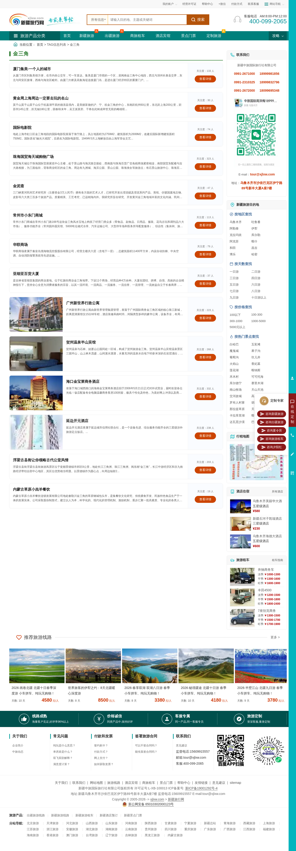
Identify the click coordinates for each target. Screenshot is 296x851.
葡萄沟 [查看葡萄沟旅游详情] (234, 357)
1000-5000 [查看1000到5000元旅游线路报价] (258, 321)
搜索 (198, 19)
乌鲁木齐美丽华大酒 (267, 501)
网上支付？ (101, 758)
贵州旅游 (151, 829)
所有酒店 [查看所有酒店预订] (277, 491)
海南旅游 (33, 835)
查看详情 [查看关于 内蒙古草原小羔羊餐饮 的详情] (205, 499)
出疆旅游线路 (36, 815)
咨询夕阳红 (271, 447)
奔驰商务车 (266, 569)
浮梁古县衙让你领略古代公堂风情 (40, 460)
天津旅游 (52, 823)
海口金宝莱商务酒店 (82, 381)
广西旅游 (230, 829)
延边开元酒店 (77, 421)
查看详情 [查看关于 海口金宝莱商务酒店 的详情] (205, 396)
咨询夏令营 (271, 430)
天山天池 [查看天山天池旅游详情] (257, 389)
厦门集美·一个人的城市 (32, 69)
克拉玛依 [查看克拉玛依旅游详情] (236, 235)
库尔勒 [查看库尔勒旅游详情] (255, 235)
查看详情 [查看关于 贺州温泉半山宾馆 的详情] (205, 357)
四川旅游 (171, 829)
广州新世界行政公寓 (82, 303)
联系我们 (78, 783)
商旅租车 (137, 36)
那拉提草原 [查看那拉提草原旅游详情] (237, 409)
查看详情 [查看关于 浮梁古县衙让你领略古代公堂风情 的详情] (205, 470)
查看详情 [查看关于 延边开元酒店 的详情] (205, 436)
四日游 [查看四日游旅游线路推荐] (255, 278)
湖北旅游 (92, 829)
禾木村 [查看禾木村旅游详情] (234, 376)
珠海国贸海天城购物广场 (33, 157)
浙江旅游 (52, 829)
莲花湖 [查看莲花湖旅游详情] (234, 370)
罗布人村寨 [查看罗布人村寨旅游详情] (237, 402)
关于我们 (61, 783)
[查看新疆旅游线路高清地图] (257, 462)
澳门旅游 (72, 835)
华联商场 (20, 245)
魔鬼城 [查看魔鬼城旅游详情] (234, 351)
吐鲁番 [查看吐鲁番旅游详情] (255, 222)
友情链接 (201, 783)
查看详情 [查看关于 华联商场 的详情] (205, 254)
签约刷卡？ (101, 745)
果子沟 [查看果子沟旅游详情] (255, 351)
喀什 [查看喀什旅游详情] (254, 241)
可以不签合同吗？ (146, 745)
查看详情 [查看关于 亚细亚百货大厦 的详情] (205, 283)
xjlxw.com (157, 799)
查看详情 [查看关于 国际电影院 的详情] (205, 137)
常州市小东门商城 (28, 215)
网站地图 (96, 783)
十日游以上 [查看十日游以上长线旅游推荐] (258, 297)
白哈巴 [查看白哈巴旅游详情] (234, 344)
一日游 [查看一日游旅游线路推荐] (234, 271)
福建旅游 (269, 829)
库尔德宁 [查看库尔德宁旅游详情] (236, 383)
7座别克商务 (267, 611)
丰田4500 (264, 590)
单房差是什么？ (63, 751)
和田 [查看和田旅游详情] (233, 248)
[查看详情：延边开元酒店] (36, 432)
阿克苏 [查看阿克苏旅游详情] (234, 241)
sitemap (235, 783)
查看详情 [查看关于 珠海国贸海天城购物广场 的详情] (205, 166)
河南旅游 (131, 823)
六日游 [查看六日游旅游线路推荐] (255, 284)
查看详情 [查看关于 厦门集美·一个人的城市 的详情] (205, 79)
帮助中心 (207, 4)
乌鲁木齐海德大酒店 (267, 536)
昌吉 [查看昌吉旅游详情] (254, 248)
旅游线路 (113, 783)
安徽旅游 (72, 829)
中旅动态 (17, 751)
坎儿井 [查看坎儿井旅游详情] (255, 357)
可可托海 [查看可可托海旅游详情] (257, 376)
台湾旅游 (92, 835)
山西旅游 (92, 823)
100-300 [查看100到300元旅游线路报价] (256, 314)
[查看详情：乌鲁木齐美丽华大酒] (240, 506)
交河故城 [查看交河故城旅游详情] (236, 396)
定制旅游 (214, 36)
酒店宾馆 (163, 36)
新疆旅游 (86, 36)
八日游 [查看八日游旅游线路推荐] (255, 291)
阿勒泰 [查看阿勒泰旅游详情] (234, 228)
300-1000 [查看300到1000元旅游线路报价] (236, 321)
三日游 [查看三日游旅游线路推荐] (234, 278)
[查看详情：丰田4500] (242, 597)
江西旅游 (249, 829)
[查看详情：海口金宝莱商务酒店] (36, 393)
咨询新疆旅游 (272, 414)
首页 (67, 36)
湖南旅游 (111, 829)
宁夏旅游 (190, 823)
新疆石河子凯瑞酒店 (267, 518)
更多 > (275, 637)
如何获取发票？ (104, 764)
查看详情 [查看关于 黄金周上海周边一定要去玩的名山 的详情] (205, 108)
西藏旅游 (249, 823)
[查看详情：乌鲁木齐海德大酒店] (240, 541)
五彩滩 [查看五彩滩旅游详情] (255, 344)
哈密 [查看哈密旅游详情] (254, 254)
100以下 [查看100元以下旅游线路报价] (235, 315)
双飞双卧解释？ (63, 758)
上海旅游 (269, 823)
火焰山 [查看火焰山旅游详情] (234, 363)
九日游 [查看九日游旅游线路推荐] (234, 297)
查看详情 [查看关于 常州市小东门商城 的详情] (205, 225)
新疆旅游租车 (84, 815)
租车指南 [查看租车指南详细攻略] (277, 560)
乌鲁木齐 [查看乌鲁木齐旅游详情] (236, 222)
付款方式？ (101, 751)
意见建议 (181, 745)
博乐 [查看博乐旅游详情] (233, 254)
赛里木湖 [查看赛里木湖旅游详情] (257, 383)
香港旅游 (52, 835)
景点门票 (188, 36)
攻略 (277, 36)
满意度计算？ (61, 764)
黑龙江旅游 (152, 835)
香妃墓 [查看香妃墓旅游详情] (255, 363)
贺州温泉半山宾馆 (81, 342)
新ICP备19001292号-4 (201, 788)
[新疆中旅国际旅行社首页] (46, 19)
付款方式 (236, 4)
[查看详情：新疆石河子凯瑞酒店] (240, 523)
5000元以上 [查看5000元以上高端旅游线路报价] (237, 327)
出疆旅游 (112, 36)
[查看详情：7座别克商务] (242, 618)
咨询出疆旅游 (272, 422)
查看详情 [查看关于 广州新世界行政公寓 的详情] (205, 318)
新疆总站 (210, 823)
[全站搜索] (147, 19)
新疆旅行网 (176, 799)
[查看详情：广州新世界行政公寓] (36, 314)
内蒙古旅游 (175, 835)
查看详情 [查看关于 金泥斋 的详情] (205, 196)
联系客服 (253, 4)
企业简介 (17, 745)
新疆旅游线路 (60, 815)
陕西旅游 (151, 823)
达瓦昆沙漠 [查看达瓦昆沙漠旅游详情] (237, 422)
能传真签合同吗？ (146, 751)
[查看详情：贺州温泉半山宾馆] (36, 353)
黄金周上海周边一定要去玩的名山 (40, 98)
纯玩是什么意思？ (64, 745)
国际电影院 (22, 128)
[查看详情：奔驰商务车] (242, 576)
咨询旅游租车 (272, 439)
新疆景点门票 (133, 815)
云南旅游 (131, 829)
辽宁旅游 (111, 835)
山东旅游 (111, 823)
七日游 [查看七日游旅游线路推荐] (234, 291)
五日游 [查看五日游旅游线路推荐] (234, 284)
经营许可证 (189, 4)
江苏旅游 (33, 829)
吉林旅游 (131, 835)
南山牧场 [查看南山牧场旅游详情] (236, 389)
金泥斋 (18, 186)
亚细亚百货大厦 (26, 274)
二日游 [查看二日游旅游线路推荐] (255, 271)
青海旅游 (230, 823)
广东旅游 (210, 829)
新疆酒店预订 (109, 815)
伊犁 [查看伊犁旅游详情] (254, 228)
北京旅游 (33, 823)
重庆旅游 (190, 829)
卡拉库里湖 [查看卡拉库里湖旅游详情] (237, 415)
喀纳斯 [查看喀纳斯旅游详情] (255, 370)
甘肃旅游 (171, 823)
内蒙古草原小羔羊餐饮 (31, 489)
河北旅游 (72, 823)
